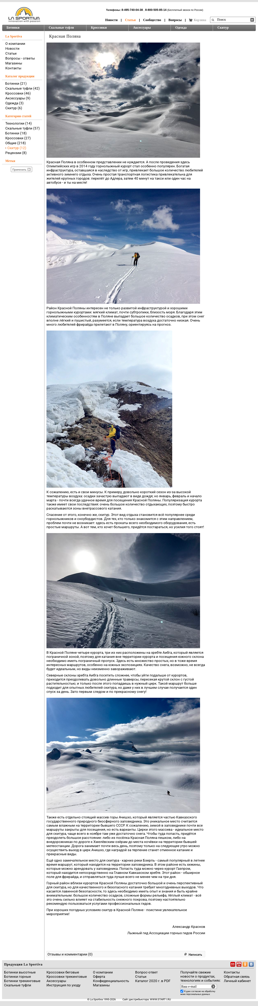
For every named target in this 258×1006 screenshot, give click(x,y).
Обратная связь (237, 976)
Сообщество (152, 20)
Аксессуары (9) (17, 98)
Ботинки (13, 27)
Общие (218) (15, 143)
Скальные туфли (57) (22, 128)
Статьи (130, 20)
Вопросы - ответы (20, 58)
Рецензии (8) (16, 153)
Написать (195, 954)
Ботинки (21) (16, 83)
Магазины (13, 63)
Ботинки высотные (20, 972)
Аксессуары (142, 27)
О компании (15, 44)
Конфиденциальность (111, 981)
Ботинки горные (17, 976)
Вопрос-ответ (146, 972)
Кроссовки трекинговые (66, 976)
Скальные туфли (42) (22, 88)
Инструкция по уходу (63, 985)
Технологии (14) (18, 123)
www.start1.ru (160, 999)
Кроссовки (99, 27)
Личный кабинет (237, 981)
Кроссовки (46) (18, 93)
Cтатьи (140, 976)
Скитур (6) (13, 108)
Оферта (99, 976)
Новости (111, 20)
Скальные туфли (61, 27)
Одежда (181, 27)
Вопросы (175, 20)
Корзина (197, 20)
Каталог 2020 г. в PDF (152, 981)
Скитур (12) (16, 148)
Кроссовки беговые (62, 972)
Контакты (13, 68)
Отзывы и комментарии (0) (70, 954)
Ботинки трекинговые (22, 981)
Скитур (223, 27)
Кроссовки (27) (18, 138)
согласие (196, 991)
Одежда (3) (14, 103)
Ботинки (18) (16, 133)
